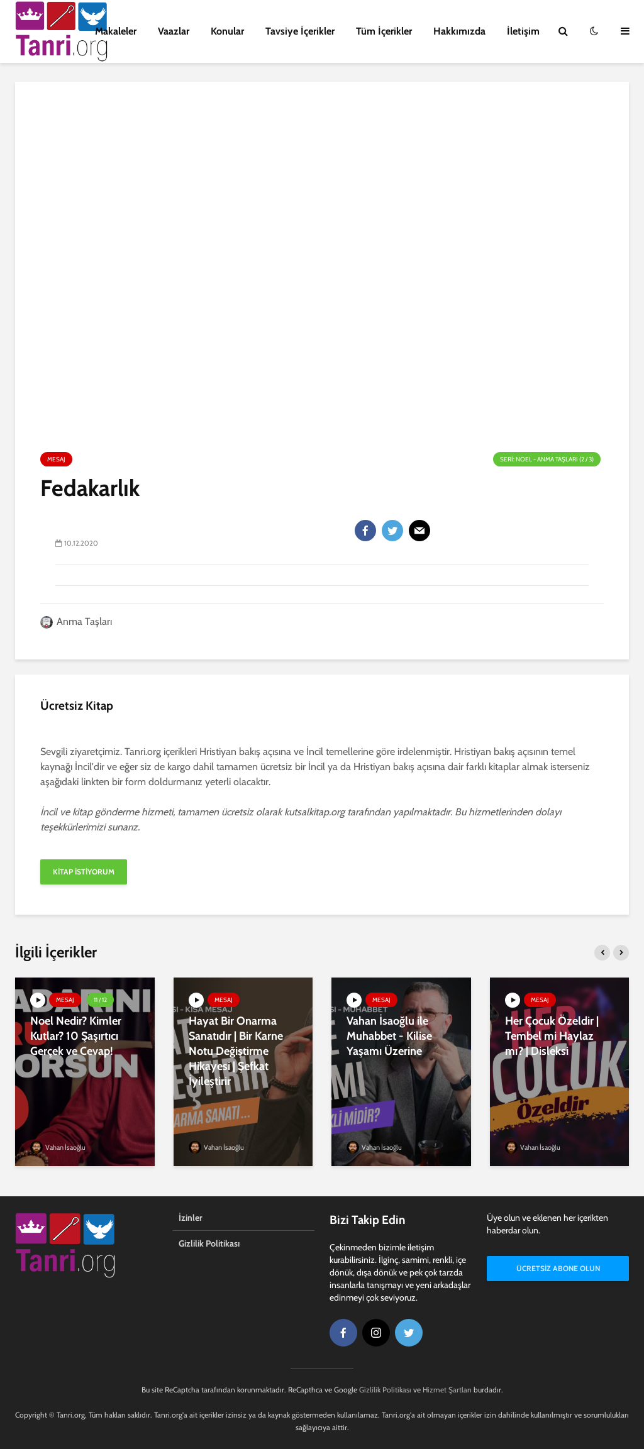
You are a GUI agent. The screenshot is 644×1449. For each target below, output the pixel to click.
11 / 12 (100, 1000)
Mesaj (56, 459)
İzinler (191, 1217)
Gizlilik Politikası (209, 1243)
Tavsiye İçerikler (300, 31)
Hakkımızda (459, 31)
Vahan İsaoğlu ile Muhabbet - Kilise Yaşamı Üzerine (389, 1036)
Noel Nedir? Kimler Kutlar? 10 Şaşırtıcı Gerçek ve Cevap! (75, 1036)
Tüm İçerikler (384, 31)
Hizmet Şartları (447, 1389)
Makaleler (115, 31)
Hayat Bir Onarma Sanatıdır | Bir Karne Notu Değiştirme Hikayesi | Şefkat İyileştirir (236, 1051)
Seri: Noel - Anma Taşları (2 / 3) (547, 459)
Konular (227, 31)
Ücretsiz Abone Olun (558, 1268)
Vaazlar (173, 31)
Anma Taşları (76, 621)
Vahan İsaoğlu (58, 1147)
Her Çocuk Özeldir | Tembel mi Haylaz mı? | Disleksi (552, 1036)
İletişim (523, 31)
